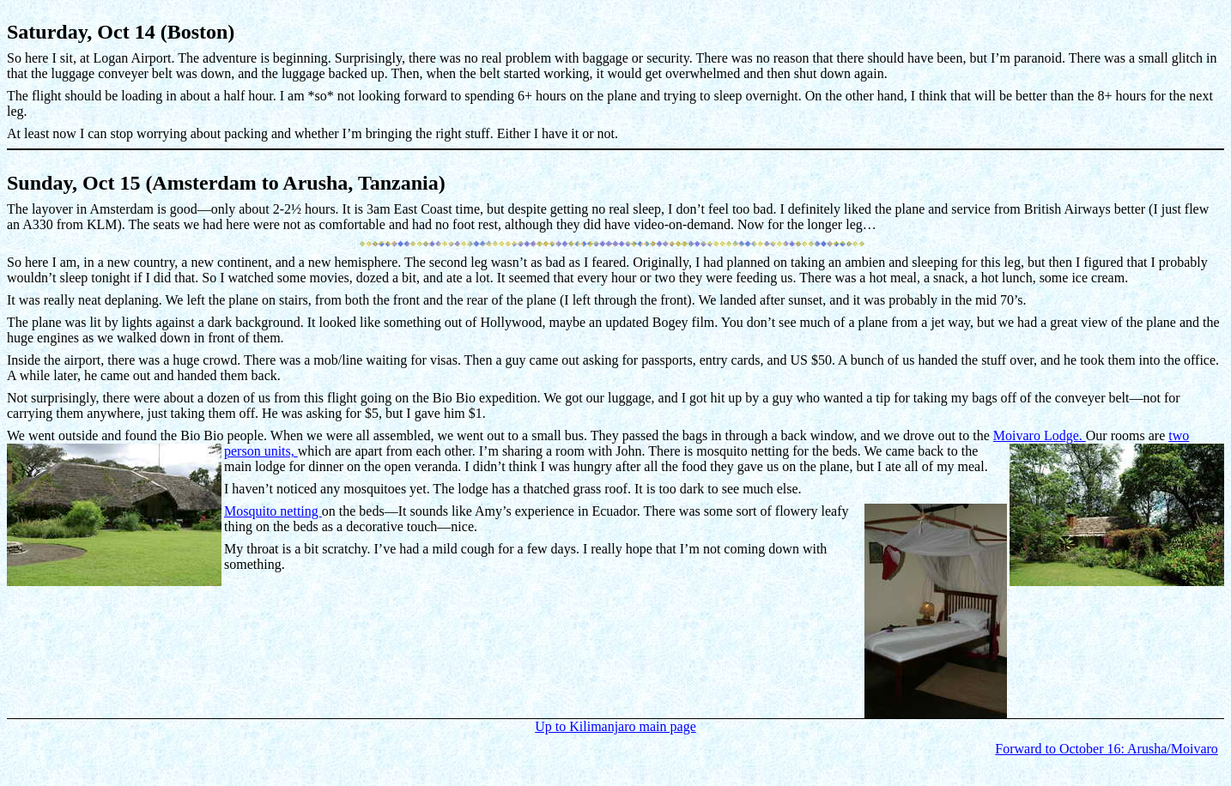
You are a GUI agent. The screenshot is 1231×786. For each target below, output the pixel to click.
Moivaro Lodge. (1039, 435)
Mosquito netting (273, 511)
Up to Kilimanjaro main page (615, 726)
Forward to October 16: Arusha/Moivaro (1106, 748)
